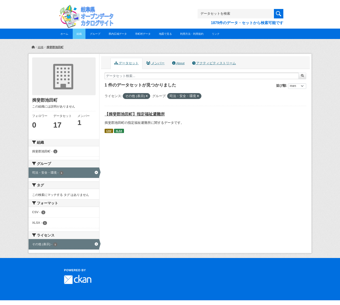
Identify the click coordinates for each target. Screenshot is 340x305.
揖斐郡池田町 (55, 47)
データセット (126, 63)
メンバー (155, 63)
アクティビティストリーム (214, 63)
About (178, 63)
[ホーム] (33, 47)
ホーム (64, 33)
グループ (95, 33)
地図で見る (165, 33)
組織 (79, 33)
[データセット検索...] (202, 76)
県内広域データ (118, 33)
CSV (108, 130)
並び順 (281, 85)
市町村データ (143, 33)
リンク (216, 33)
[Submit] (302, 76)
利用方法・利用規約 (192, 33)
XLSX (119, 130)
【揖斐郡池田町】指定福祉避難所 (135, 114)
